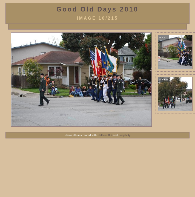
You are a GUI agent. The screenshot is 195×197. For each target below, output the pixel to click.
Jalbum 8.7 (105, 135)
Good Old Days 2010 (97, 9)
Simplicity (125, 135)
